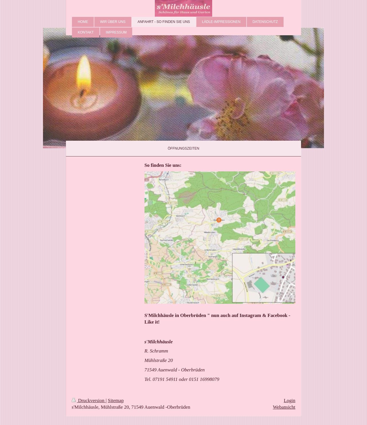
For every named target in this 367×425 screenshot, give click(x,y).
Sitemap (116, 400)
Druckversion (89, 400)
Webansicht (284, 407)
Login (289, 400)
